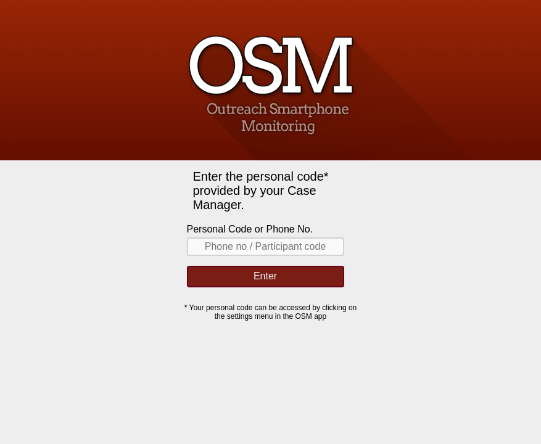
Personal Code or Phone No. (250, 229)
